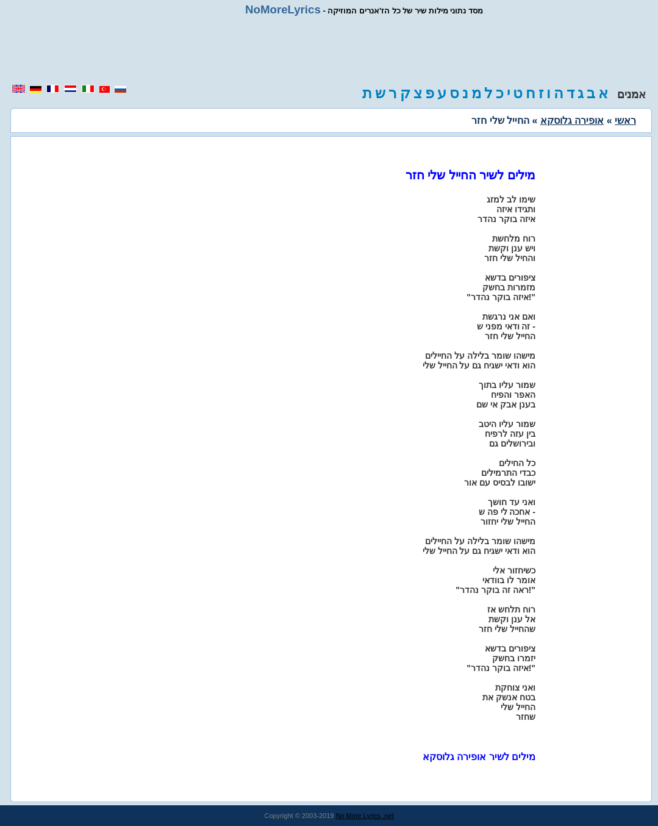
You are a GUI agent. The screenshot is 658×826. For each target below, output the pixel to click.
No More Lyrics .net (365, 815)
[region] (329, 50)
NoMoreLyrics (283, 9)
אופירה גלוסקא (572, 120)
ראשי (625, 120)
